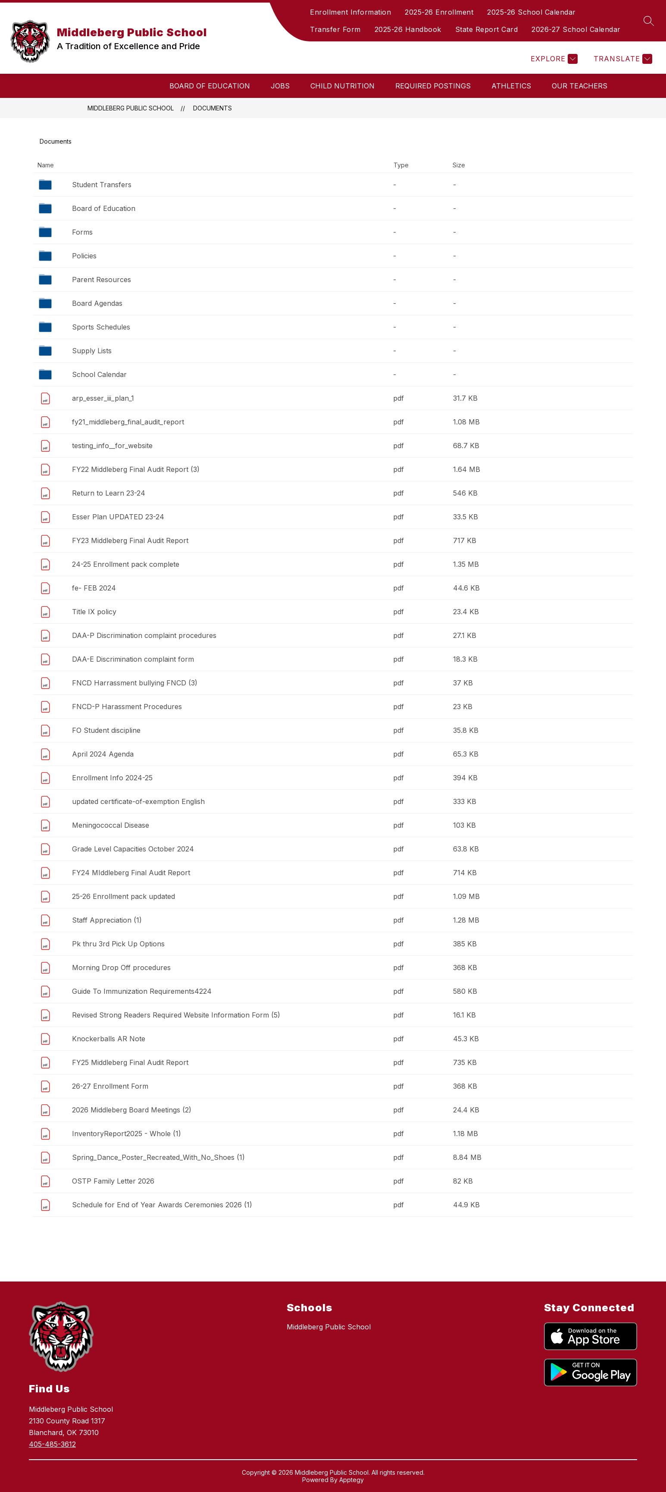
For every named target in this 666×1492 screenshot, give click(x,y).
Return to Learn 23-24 (108, 493)
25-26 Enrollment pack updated (123, 896)
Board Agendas (97, 303)
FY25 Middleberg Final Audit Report (130, 1062)
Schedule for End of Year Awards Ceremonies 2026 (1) (162, 1204)
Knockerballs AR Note (108, 1038)
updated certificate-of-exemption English (138, 801)
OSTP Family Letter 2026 (113, 1181)
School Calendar (99, 374)
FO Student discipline (106, 730)
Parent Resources (101, 279)
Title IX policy (94, 611)
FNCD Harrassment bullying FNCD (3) (134, 682)
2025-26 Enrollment (439, 12)
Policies (84, 255)
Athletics (511, 86)
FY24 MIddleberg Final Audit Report (131, 872)
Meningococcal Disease (110, 825)
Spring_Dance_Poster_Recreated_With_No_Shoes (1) (158, 1157)
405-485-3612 (52, 1444)
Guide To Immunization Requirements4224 (142, 991)
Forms (82, 232)
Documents (212, 108)
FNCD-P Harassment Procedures (127, 706)
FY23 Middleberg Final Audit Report (130, 540)
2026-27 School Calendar (576, 29)
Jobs (280, 86)
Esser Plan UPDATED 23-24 (118, 516)
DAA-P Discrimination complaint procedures (144, 635)
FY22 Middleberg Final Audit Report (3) (136, 469)
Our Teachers (579, 86)
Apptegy (351, 1479)
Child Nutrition (342, 86)
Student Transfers (101, 184)
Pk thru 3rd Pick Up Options (118, 943)
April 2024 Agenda (103, 754)
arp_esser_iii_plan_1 (103, 398)
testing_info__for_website (112, 445)
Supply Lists (92, 350)
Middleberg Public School (131, 108)
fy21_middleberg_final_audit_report (128, 422)
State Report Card (486, 29)
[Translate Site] (621, 58)
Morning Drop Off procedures (121, 967)
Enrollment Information (350, 12)
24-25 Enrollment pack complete (125, 564)
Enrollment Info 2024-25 (112, 777)
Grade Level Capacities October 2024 (133, 849)
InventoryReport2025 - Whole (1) (126, 1133)
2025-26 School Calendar (531, 12)
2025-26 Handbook (408, 29)
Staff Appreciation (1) (107, 920)
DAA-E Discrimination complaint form (133, 659)
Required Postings (433, 86)
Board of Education (209, 86)
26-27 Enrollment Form (110, 1086)
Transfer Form (335, 29)
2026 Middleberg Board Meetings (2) (131, 1110)
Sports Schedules (101, 327)
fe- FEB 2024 (94, 588)
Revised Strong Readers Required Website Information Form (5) (176, 1015)
